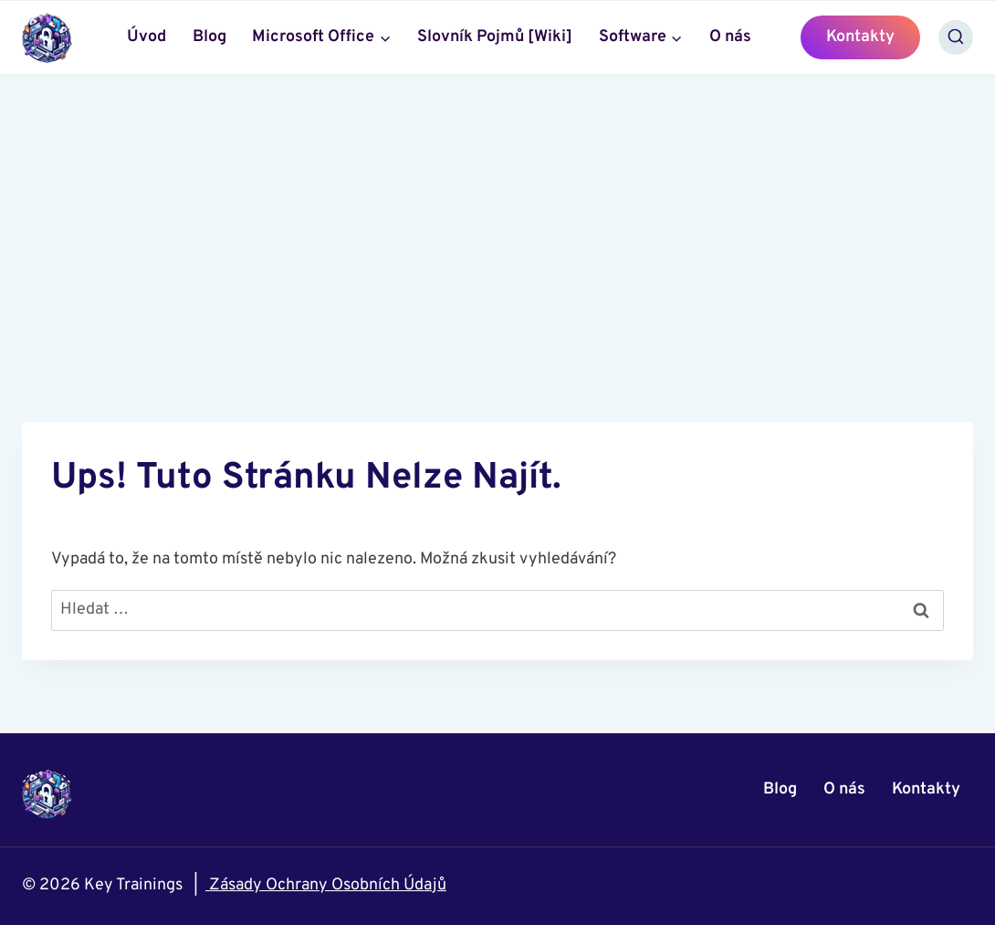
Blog (209, 36)
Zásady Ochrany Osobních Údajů (325, 885)
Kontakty (860, 36)
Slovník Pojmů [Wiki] (494, 36)
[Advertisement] (497, 212)
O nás (730, 36)
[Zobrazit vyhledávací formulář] (955, 37)
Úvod (146, 36)
